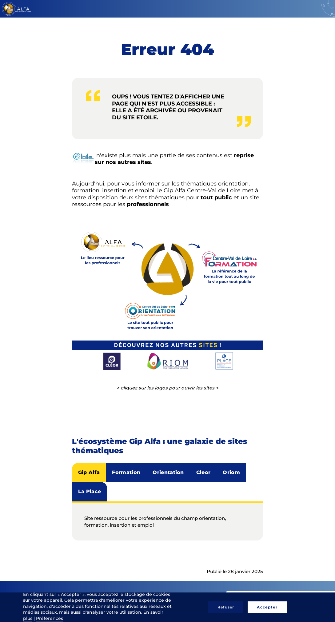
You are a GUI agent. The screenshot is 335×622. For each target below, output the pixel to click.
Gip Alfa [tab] (89, 472)
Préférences (49, 618)
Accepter (267, 607)
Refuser (225, 607)
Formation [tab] (126, 472)
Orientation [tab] (168, 472)
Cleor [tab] (203, 472)
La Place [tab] (89, 491)
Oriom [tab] (231, 472)
